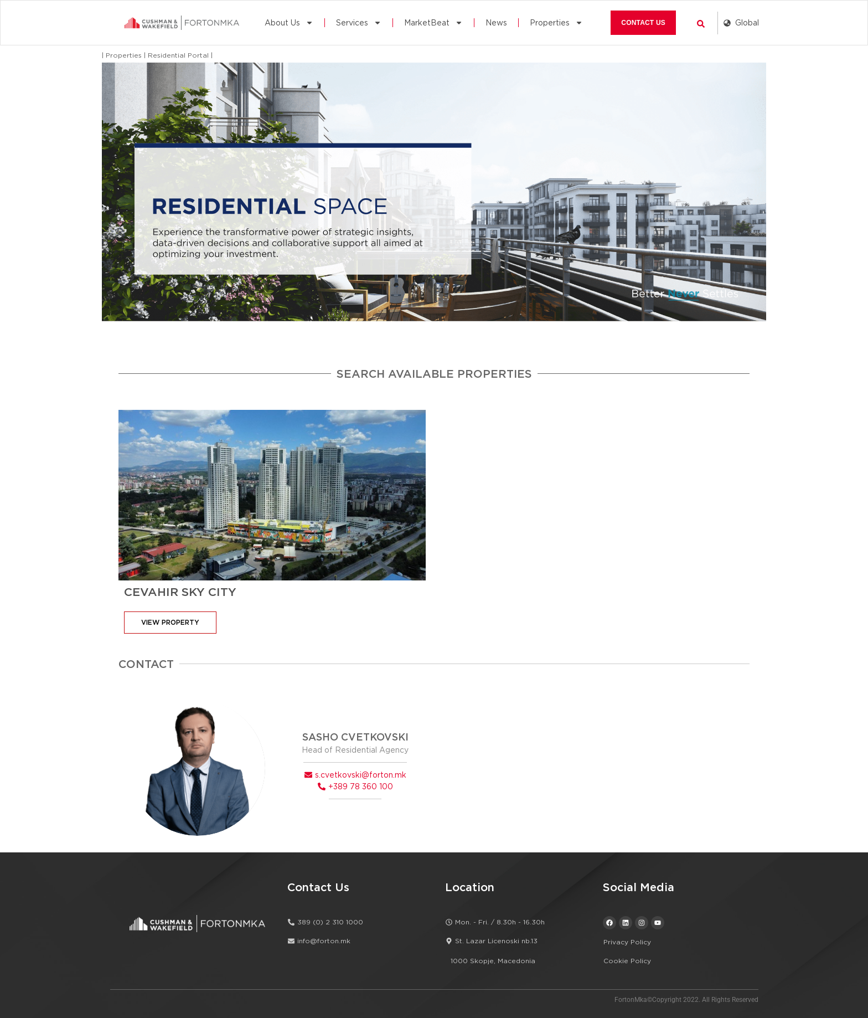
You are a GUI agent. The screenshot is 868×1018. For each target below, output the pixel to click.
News (496, 22)
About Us (289, 22)
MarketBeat (433, 22)
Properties (556, 22)
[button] (701, 24)
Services (358, 22)
